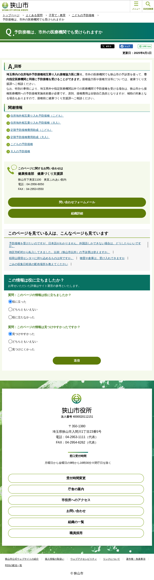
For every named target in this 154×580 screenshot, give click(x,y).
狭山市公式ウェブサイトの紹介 (22, 559)
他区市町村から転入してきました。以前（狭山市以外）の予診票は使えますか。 (59, 252)
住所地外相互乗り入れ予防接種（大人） (35, 122)
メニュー (136, 6)
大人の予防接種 (20, 151)
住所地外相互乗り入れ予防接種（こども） (37, 115)
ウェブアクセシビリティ (83, 559)
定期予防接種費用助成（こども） (31, 129)
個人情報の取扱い (54, 559)
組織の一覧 (76, 522)
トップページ (11, 15)
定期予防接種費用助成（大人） (30, 137)
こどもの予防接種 (83, 15)
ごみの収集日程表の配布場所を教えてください (38, 264)
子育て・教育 (57, 15)
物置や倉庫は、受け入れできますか (102, 258)
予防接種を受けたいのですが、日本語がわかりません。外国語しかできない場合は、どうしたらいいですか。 (75, 245)
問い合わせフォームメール (77, 202)
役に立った (19, 301)
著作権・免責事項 (135, 559)
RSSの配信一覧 (13, 565)
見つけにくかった (23, 349)
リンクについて (111, 559)
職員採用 (76, 533)
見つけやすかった (23, 333)
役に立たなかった (23, 317)
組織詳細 (77, 213)
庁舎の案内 (76, 489)
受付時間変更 (76, 478)
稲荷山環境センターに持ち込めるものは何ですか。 (41, 258)
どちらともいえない (24, 309)
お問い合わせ (76, 511)
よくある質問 (34, 15)
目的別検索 (148, 6)
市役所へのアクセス (76, 500)
